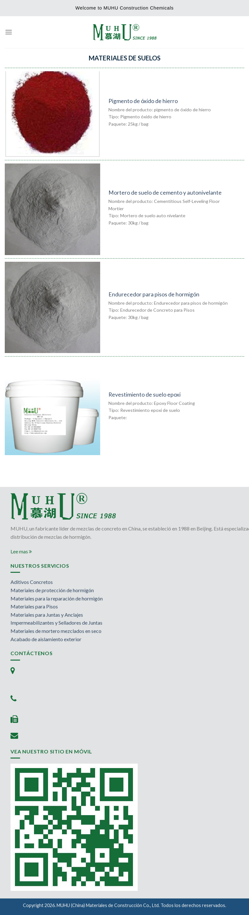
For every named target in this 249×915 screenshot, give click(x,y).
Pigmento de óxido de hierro (143, 101)
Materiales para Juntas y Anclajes (46, 615)
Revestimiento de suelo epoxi (144, 394)
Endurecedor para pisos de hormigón (153, 294)
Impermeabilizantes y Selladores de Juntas (56, 623)
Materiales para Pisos (34, 606)
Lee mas (21, 551)
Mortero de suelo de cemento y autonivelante (165, 192)
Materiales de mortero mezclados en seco (55, 631)
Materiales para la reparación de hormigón (56, 598)
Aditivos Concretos (31, 582)
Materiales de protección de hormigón (52, 590)
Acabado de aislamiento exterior (45, 639)
